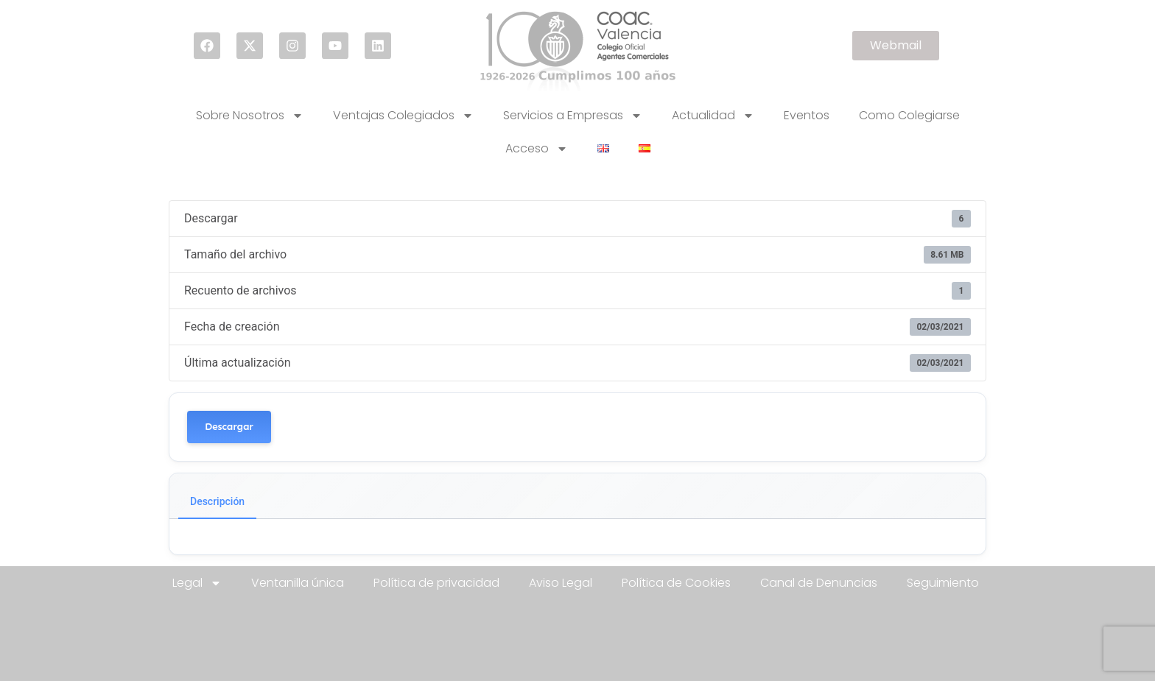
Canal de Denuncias (818, 582)
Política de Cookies (676, 582)
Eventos (806, 115)
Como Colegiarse (909, 115)
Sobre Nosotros (249, 115)
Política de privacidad (436, 582)
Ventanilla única (297, 582)
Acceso (536, 148)
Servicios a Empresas (572, 115)
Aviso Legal (560, 582)
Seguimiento (943, 582)
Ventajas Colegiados (403, 115)
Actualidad (713, 115)
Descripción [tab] (217, 501)
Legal (197, 583)
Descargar (229, 426)
